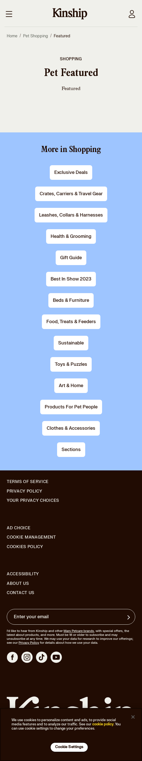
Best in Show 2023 (71, 279)
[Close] (133, 717)
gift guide (71, 258)
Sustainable (71, 343)
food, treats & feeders (71, 322)
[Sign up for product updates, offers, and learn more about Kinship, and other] (129, 617)
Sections (71, 449)
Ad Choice (18, 528)
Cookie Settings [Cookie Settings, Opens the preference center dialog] (69, 747)
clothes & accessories (71, 428)
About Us (18, 583)
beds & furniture (71, 300)
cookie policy (103, 724)
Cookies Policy (25, 547)
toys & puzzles (71, 364)
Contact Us (20, 592)
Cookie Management (31, 537)
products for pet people (71, 407)
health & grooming (71, 236)
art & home (71, 385)
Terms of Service (28, 481)
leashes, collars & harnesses (71, 215)
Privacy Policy (24, 491)
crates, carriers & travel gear (71, 194)
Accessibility (23, 574)
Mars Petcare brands (79, 631)
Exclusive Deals (71, 172)
